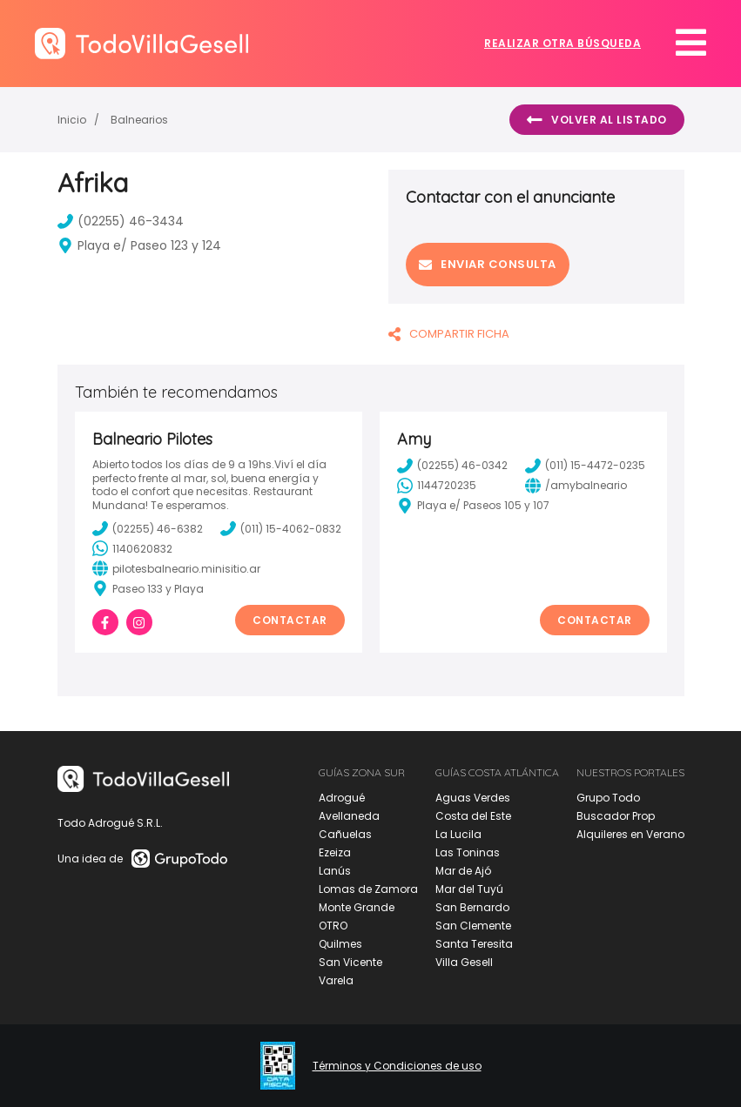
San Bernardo (472, 907)
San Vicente (350, 962)
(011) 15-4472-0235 (585, 465)
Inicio (71, 119)
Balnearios (139, 119)
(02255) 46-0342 (452, 465)
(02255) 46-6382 (147, 528)
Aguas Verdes (472, 797)
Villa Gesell (464, 962)
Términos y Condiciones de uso (397, 1066)
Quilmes (340, 943)
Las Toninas (467, 852)
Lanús (335, 870)
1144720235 (436, 485)
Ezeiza (335, 852)
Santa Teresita (474, 943)
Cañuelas (345, 834)
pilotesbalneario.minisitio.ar (176, 568)
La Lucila (458, 834)
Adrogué (342, 797)
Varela (336, 980)
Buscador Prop (615, 815)
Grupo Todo (608, 797)
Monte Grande (356, 907)
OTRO (333, 925)
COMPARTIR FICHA (448, 333)
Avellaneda (349, 815)
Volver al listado (597, 120)
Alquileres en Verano (630, 834)
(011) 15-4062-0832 (280, 528)
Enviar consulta (487, 264)
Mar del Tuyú (469, 889)
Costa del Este (473, 815)
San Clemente (473, 925)
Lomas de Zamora (368, 889)
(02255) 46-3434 (120, 221)
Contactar (290, 620)
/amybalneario (576, 485)
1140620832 (132, 548)
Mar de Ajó (463, 870)
